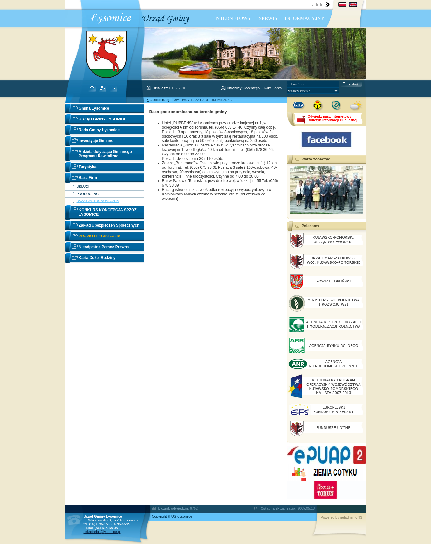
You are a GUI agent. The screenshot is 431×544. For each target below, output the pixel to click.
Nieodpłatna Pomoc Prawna (104, 247)
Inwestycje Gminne (96, 141)
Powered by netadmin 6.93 (341, 517)
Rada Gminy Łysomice (99, 130)
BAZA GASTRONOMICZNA (98, 201)
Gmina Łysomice (94, 108)
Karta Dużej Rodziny (97, 257)
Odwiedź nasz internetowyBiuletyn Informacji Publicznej (332, 118)
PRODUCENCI (88, 194)
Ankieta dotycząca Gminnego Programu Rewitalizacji (105, 153)
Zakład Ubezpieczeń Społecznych (109, 225)
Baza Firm (88, 177)
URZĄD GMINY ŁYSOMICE (103, 119)
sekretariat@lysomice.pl (102, 532)
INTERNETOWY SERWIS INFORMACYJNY (270, 18)
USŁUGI (83, 186)
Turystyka (88, 167)
